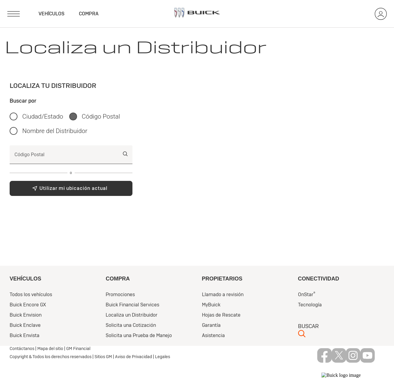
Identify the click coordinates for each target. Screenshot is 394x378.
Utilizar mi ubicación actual (73, 188)
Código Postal (101, 116)
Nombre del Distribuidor (54, 131)
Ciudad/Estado (42, 116)
